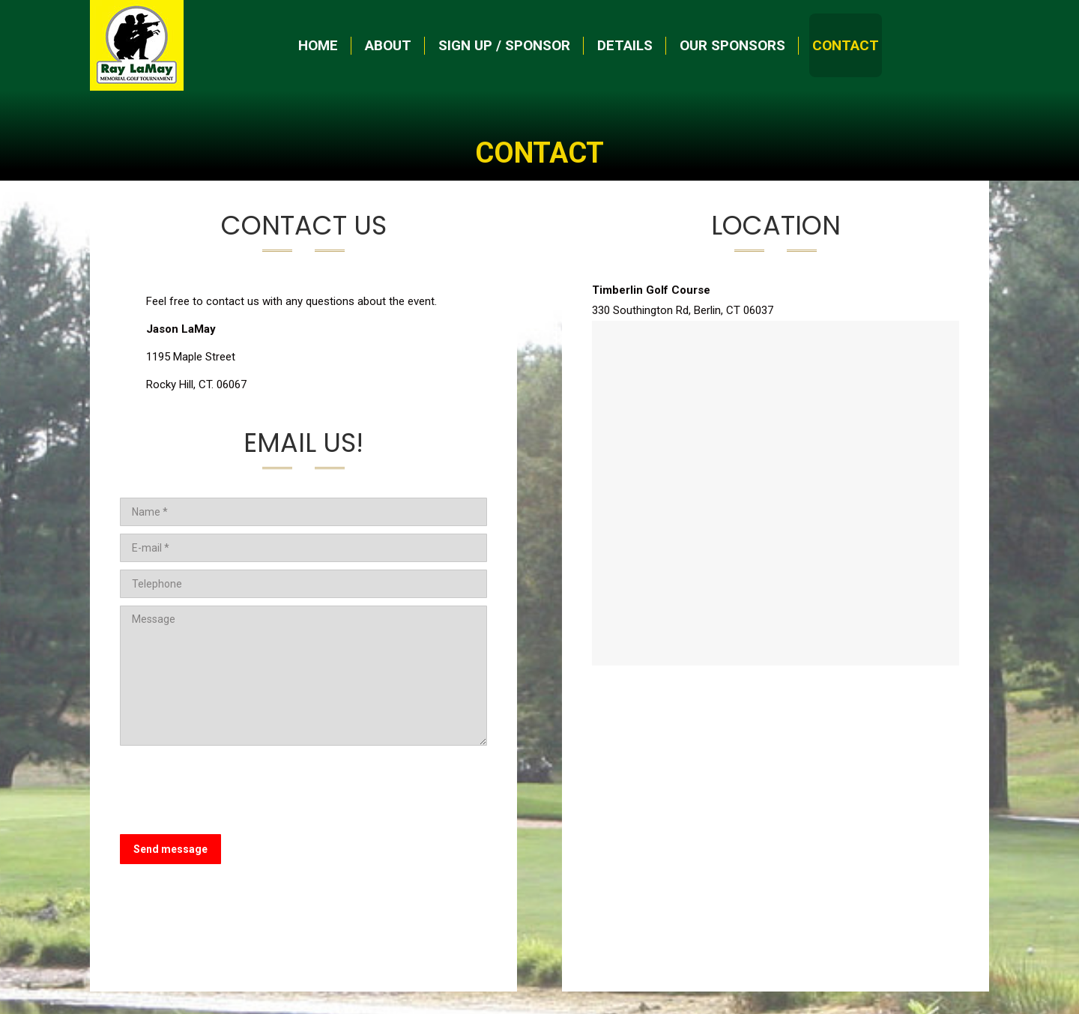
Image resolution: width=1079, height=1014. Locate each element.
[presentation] (234, 790)
